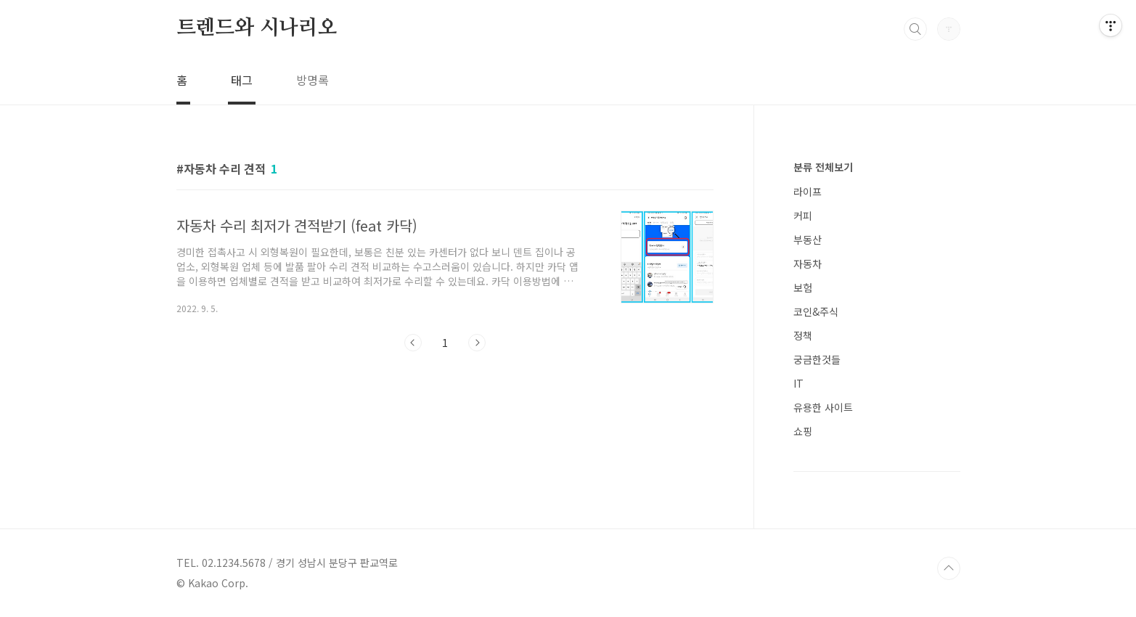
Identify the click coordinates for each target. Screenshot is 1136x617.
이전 (413, 342)
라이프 (807, 191)
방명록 (312, 80)
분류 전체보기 (823, 167)
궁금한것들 (817, 359)
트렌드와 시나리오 (257, 28)
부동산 (807, 239)
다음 (477, 342)
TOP (948, 568)
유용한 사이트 (823, 407)
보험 (802, 287)
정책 (802, 335)
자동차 (807, 263)
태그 (242, 80)
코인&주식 (815, 311)
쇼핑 (802, 431)
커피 (802, 215)
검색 (915, 29)
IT (798, 383)
